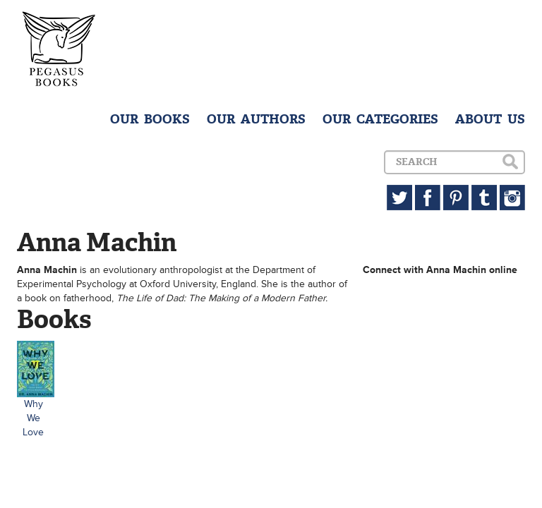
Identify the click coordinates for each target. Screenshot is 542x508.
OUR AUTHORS (256, 119)
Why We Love (33, 418)
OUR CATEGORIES (380, 119)
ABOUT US (490, 119)
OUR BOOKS (150, 119)
